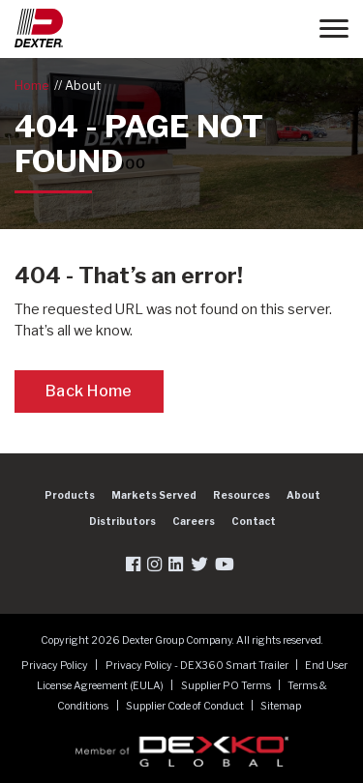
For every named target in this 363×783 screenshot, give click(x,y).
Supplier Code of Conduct (186, 706)
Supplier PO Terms (227, 686)
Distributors (122, 521)
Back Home (89, 391)
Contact (253, 521)
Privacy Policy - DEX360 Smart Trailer (198, 665)
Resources (241, 495)
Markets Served (154, 495)
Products (70, 495)
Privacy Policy (55, 665)
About (83, 85)
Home (31, 85)
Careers (193, 521)
